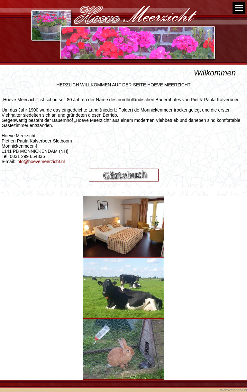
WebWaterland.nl (233, 390)
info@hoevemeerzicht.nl (40, 161)
